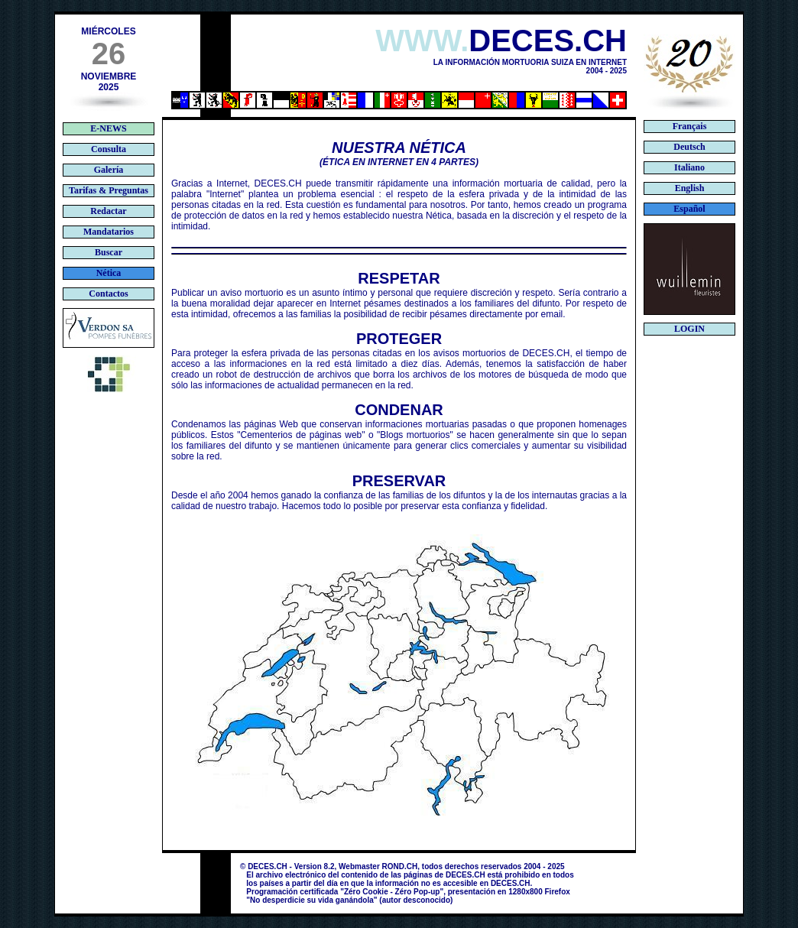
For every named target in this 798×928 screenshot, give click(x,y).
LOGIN (689, 328)
